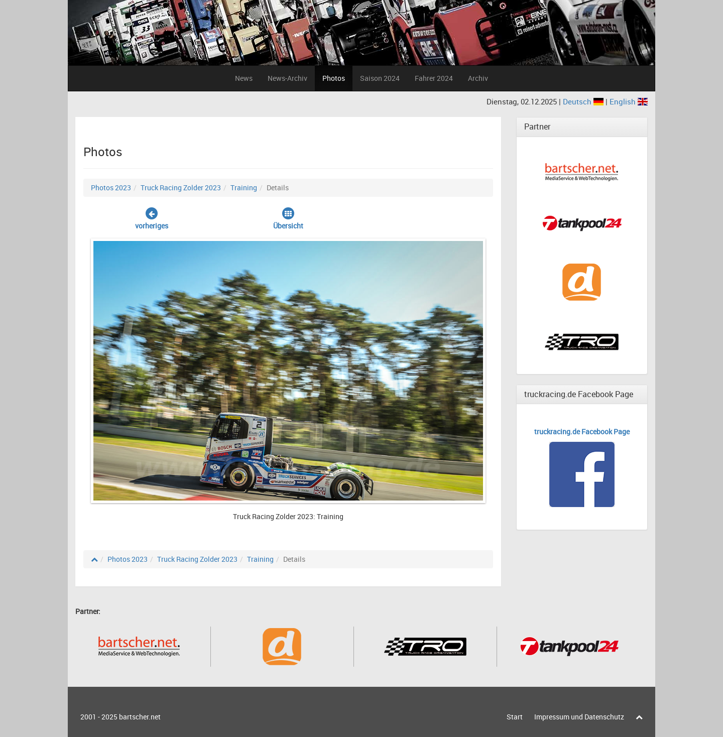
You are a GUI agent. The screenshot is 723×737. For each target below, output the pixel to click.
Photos (333, 78)
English (629, 101)
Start (515, 716)
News (244, 78)
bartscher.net (140, 716)
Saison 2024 (380, 78)
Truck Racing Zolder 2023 (181, 187)
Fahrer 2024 (434, 78)
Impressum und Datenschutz (579, 716)
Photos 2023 (111, 187)
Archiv (478, 78)
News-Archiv (287, 78)
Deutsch (584, 101)
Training (243, 187)
